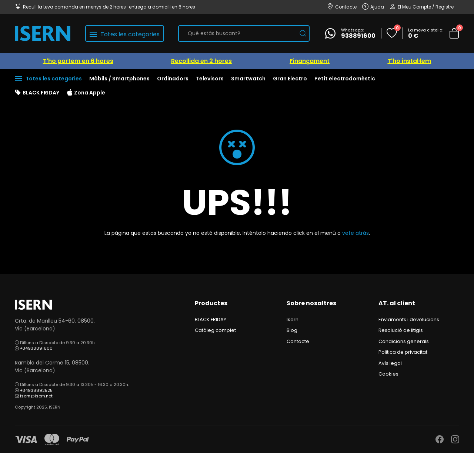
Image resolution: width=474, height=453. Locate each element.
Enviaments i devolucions (408, 319)
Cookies (388, 373)
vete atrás (355, 233)
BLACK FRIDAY (37, 93)
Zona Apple (86, 93)
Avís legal (390, 363)
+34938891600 (36, 348)
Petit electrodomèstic (344, 78)
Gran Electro (290, 78)
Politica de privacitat (402, 352)
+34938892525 (36, 390)
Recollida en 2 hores (201, 61)
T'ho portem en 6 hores (78, 61)
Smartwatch (248, 78)
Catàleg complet (215, 330)
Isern (292, 319)
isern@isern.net (36, 396)
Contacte (298, 341)
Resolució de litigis (400, 330)
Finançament (310, 61)
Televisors (210, 78)
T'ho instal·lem (409, 61)
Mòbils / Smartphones (119, 78)
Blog (292, 330)
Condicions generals (403, 341)
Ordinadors (172, 78)
